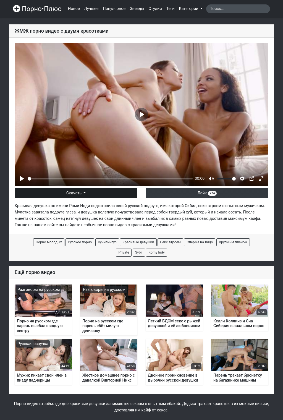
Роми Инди (79, 206)
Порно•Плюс (37, 9)
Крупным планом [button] (233, 242)
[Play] (21, 178)
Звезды (137, 8)
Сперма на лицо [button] (200, 242)
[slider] (110, 178)
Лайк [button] (206, 193)
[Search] (238, 8)
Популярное (114, 8)
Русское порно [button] (80, 242)
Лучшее (91, 8)
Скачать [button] (74, 193)
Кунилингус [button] (107, 242)
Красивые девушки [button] (138, 242)
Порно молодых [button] (49, 242)
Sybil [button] (139, 252)
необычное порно (97, 225)
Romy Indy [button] (156, 252)
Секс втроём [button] (170, 242)
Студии (155, 8)
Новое (74, 8)
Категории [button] (189, 8)
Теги (170, 8)
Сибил (190, 206)
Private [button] (123, 252)
